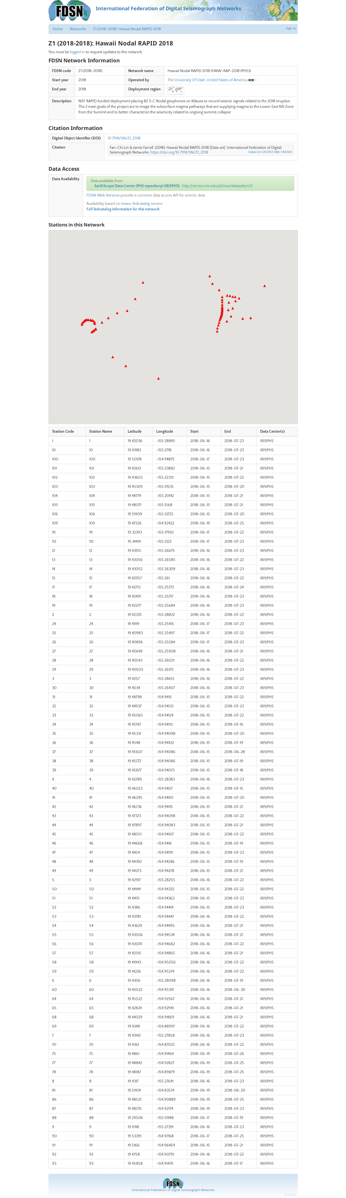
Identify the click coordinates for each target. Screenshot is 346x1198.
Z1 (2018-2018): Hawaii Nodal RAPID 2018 (127, 29)
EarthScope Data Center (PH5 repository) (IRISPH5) (137, 186)
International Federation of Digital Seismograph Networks (173, 1190)
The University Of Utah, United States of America (207, 80)
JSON (267, 152)
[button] (82, 324)
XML (276, 152)
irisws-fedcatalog (135, 204)
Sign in (291, 28)
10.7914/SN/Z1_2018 (124, 138)
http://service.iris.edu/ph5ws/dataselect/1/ (217, 186)
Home (58, 29)
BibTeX (287, 152)
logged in (77, 52)
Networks (78, 29)
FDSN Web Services (103, 195)
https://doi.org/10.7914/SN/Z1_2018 (179, 152)
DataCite (254, 152)
